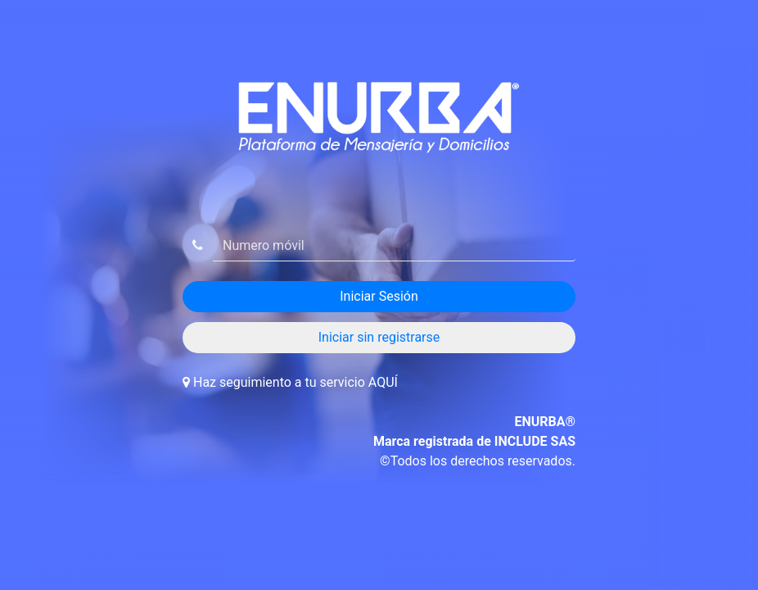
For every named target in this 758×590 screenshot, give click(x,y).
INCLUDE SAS (534, 441)
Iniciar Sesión (379, 296)
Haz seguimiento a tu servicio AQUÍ (295, 382)
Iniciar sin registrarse (379, 337)
